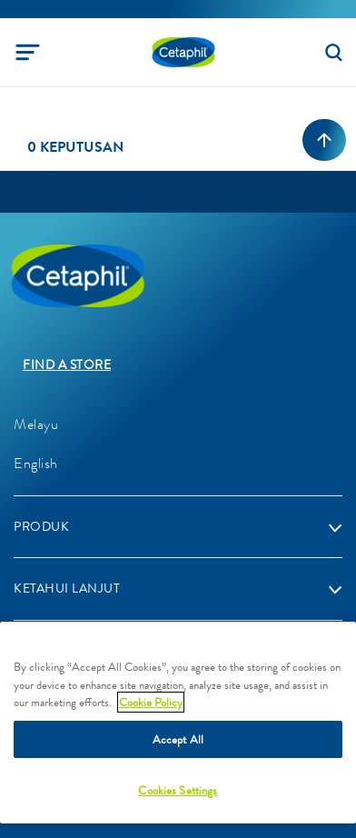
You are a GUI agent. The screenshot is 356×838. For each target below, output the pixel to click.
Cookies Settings (177, 790)
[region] (178, 722)
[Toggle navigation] (27, 52)
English (36, 463)
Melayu (36, 424)
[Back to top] (324, 140)
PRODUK (41, 526)
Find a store (67, 365)
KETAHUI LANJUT (67, 588)
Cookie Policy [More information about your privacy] (151, 702)
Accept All (178, 739)
